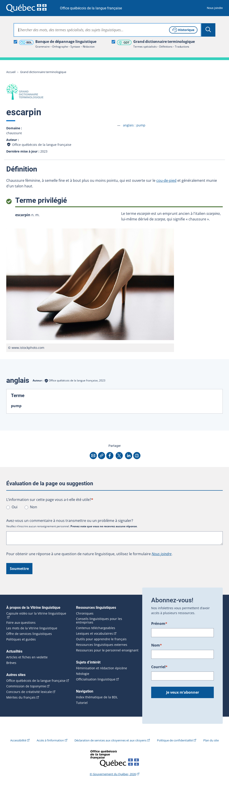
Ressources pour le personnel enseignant (107, 650)
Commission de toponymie (26, 686)
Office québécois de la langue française (91, 8)
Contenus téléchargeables (95, 628)
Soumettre (19, 568)
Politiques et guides (21, 639)
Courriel (159, 666)
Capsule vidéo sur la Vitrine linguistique (36, 613)
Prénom (159, 623)
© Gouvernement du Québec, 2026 (113, 774)
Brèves (11, 663)
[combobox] (107, 30)
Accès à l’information (50, 740)
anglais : (134, 125)
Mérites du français (21, 697)
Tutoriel (82, 703)
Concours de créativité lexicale (29, 692)
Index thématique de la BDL (97, 697)
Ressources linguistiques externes (101, 645)
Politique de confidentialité (175, 740)
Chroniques (84, 613)
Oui (14, 506)
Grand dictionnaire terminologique (43, 72)
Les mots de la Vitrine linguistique (31, 628)
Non (33, 506)
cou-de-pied (166, 180)
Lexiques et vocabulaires (94, 633)
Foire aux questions (21, 622)
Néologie (82, 674)
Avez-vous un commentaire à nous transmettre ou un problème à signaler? (69, 520)
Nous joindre (215, 8)
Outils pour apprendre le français (101, 639)
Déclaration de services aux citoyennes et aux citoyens (110, 740)
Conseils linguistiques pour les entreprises (99, 620)
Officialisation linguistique (95, 679)
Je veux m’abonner (182, 692)
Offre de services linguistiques (29, 634)
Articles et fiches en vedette (27, 657)
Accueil (10, 72)
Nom (156, 645)
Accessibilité (18, 740)
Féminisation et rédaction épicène (101, 668)
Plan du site (211, 740)
